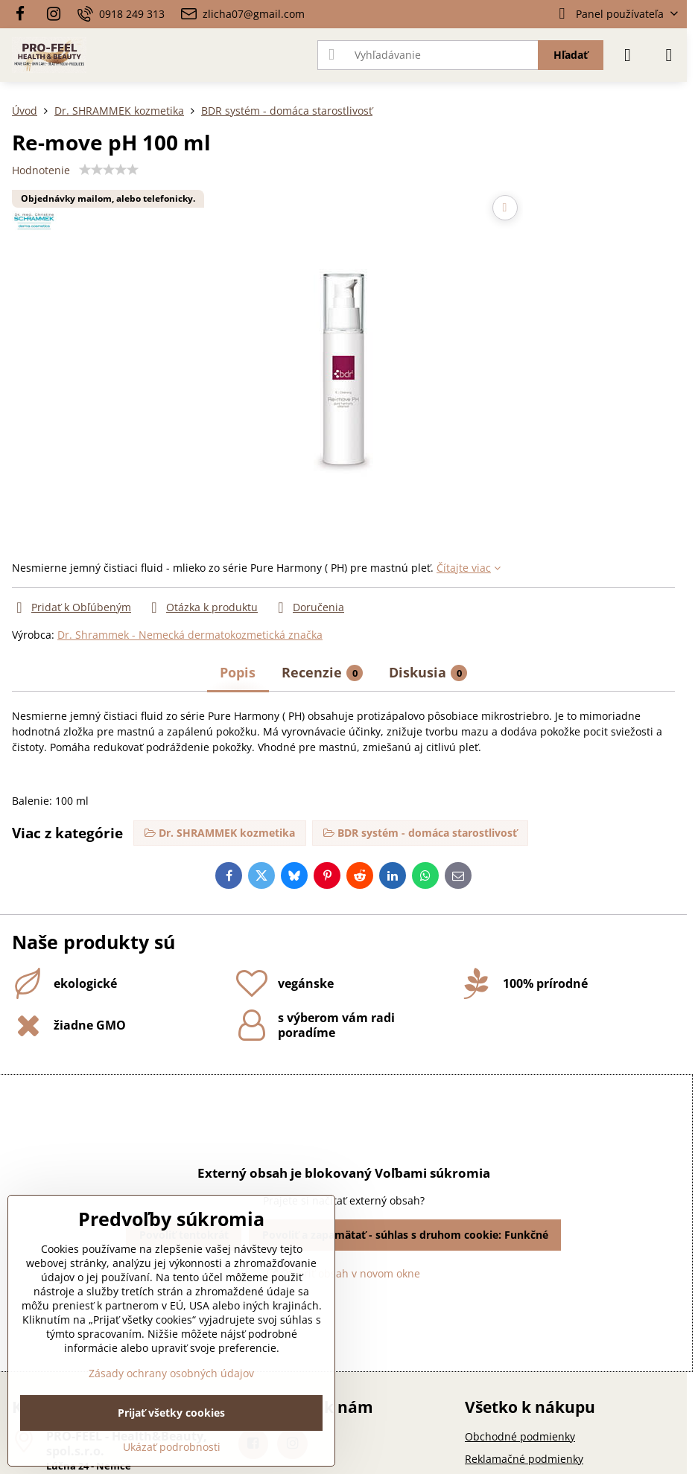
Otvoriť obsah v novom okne (343, 1273)
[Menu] (669, 55)
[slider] (109, 170)
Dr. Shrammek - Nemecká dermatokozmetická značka (190, 635)
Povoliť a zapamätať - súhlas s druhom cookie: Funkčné (405, 1235)
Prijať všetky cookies (171, 1413)
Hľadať (570, 55)
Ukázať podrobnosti (171, 1447)
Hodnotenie (41, 170)
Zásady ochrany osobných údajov (171, 1373)
